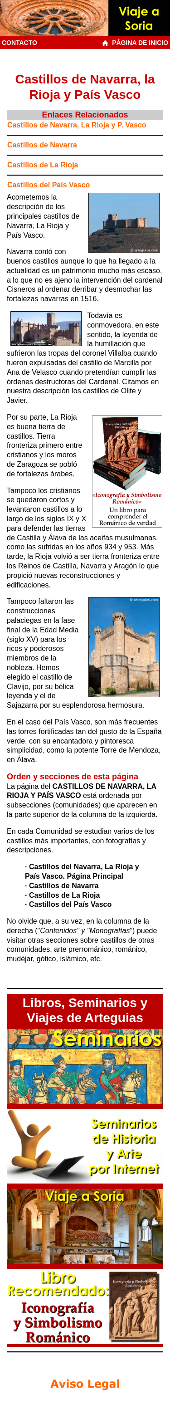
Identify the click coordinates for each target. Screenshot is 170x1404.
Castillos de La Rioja (42, 165)
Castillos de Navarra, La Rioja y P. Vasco (76, 125)
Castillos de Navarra (42, 145)
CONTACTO (19, 42)
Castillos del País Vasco (48, 185)
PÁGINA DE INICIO (136, 42)
